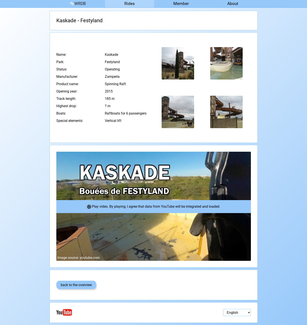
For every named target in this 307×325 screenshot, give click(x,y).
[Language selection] (237, 312)
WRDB (77, 3)
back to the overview (76, 285)
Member (181, 3)
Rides (129, 3)
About (232, 3)
